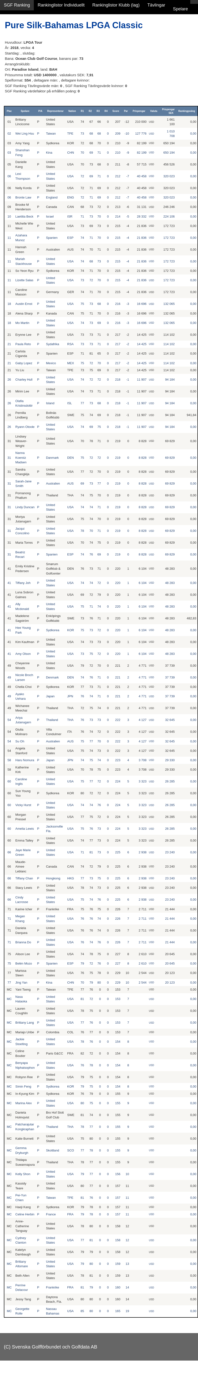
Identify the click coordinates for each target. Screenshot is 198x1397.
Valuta (153, 111)
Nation (72, 111)
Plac (9, 111)
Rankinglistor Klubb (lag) (116, 5)
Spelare (180, 9)
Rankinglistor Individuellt (61, 5)
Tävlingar (156, 5)
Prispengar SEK (168, 111)
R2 (90, 111)
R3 (98, 111)
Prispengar (139, 111)
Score (116, 111)
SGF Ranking (17, 5)
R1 (82, 111)
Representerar (55, 111)
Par (126, 111)
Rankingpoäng (186, 111)
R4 (106, 111)
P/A (40, 111)
